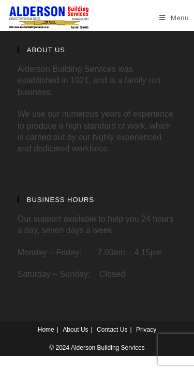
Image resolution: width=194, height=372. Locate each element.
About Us (75, 329)
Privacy (146, 329)
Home (46, 329)
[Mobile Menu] (174, 18)
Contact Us (112, 329)
